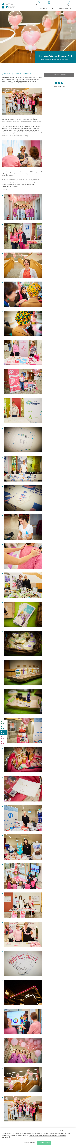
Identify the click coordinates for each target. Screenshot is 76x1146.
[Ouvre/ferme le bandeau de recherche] (39, 3)
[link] (3, 722)
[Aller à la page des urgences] (69, 3)
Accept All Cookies (44, 1143)
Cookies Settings (29, 1143)
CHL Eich (41, 59)
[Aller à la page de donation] (59, 3)
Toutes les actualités (59, 75)
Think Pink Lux (26, 185)
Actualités (48, 59)
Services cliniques (65, 9)
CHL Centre (5, 73)
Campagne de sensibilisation (8, 75)
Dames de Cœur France (9, 187)
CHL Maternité (17, 73)
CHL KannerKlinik (26, 73)
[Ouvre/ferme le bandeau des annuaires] (49, 3)
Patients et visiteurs (47, 9)
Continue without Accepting (67, 1131)
